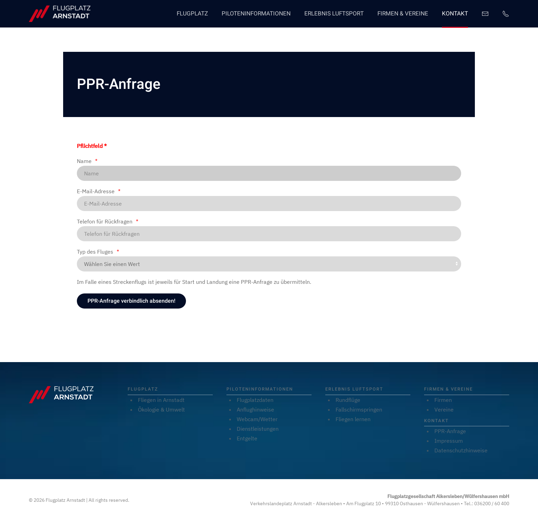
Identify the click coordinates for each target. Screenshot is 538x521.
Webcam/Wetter (257, 419)
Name (84, 161)
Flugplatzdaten (255, 399)
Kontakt (455, 13)
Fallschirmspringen (359, 409)
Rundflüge (348, 399)
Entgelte (247, 438)
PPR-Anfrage (450, 431)
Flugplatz (192, 13)
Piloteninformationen (256, 13)
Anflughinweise (255, 409)
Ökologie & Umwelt (161, 409)
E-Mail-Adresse (96, 191)
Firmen (443, 399)
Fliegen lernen (353, 419)
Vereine (444, 409)
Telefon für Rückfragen (104, 221)
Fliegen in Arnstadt (161, 399)
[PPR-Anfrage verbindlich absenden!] (131, 301)
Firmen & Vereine (402, 13)
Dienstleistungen (258, 428)
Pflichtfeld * (92, 145)
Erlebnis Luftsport (334, 13)
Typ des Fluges (95, 251)
